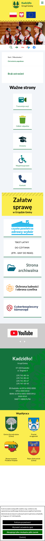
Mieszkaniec (17, 57)
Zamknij (22, 537)
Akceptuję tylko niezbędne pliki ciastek (22, 532)
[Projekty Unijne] (31, 15)
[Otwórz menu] (42, 2)
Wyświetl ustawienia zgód (22, 527)
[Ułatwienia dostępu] (16, 47)
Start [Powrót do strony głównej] (9, 57)
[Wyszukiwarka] (11, 47)
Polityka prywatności (22, 522)
